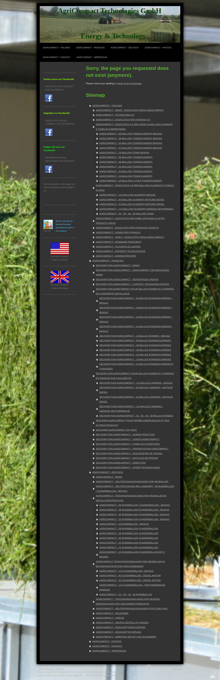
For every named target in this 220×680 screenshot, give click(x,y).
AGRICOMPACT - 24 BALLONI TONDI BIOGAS (124, 152)
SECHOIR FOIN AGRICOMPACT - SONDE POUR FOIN (125, 434)
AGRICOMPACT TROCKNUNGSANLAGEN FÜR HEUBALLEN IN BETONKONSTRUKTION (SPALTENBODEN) (130, 564)
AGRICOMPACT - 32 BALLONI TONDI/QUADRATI (125, 171)
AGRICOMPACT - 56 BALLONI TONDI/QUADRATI (125, 157)
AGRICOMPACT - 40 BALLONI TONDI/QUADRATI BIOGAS (130, 143)
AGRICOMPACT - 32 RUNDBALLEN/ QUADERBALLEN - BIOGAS (134, 519)
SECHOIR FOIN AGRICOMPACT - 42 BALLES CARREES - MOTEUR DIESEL (136, 399)
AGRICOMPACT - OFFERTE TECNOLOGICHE (121, 251)
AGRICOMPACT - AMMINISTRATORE (116, 256)
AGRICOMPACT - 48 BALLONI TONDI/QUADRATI (125, 162)
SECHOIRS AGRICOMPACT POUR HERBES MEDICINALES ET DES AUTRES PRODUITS (132, 422)
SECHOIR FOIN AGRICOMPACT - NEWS (118, 265)
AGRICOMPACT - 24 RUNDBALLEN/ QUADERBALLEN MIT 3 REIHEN (132, 554)
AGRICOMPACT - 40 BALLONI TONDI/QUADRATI (125, 166)
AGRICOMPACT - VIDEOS (110, 618)
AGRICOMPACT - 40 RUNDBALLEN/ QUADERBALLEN (128, 538)
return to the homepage (129, 83)
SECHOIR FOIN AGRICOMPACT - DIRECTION (121, 462)
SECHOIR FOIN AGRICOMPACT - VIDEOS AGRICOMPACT (127, 439)
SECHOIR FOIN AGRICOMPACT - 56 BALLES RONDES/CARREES (135, 340)
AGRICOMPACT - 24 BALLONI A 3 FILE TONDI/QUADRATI (130, 180)
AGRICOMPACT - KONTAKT (107, 646)
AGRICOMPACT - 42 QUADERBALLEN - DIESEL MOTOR (130, 580)
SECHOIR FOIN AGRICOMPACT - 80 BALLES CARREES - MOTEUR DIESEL (136, 389)
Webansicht (177, 668)
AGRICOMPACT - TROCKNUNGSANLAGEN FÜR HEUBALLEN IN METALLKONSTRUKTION (131, 498)
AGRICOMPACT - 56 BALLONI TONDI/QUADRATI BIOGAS (130, 133)
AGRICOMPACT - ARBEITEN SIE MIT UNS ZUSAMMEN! (126, 636)
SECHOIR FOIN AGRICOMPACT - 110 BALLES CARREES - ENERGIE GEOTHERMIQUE (131, 408)
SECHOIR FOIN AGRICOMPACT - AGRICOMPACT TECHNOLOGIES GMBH (132, 272)
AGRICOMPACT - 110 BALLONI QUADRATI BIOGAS (127, 195)
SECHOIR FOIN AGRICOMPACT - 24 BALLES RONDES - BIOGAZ (134, 336)
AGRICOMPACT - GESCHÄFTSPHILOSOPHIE (120, 627)
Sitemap (60, 668)
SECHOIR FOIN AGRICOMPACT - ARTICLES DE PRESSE (127, 458)
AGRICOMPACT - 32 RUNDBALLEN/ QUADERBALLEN (128, 542)
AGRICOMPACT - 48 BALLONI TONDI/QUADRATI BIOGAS (130, 138)
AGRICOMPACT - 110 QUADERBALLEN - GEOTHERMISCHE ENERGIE (132, 587)
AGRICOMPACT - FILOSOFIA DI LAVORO (118, 246)
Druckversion (45, 668)
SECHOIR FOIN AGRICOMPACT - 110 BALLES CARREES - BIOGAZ (136, 383)
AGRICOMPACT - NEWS (109, 477)
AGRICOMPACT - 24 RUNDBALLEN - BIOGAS (124, 524)
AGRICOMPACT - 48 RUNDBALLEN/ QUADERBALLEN (128, 533)
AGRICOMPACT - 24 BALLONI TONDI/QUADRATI (125, 176)
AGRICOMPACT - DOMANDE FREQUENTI (118, 242)
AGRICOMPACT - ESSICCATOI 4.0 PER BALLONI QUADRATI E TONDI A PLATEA (135, 187)
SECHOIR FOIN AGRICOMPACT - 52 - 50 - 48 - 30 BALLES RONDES (136, 415)
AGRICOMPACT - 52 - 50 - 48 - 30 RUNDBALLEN (125, 594)
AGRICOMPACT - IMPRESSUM (109, 650)
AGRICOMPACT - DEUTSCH (107, 472)
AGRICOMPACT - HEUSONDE (112, 613)
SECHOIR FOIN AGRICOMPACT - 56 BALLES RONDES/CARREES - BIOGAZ (135, 300)
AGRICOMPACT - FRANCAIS (108, 260)
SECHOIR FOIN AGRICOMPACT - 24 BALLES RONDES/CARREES (135, 359)
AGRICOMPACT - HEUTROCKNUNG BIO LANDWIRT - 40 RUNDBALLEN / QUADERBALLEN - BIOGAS (135, 488)
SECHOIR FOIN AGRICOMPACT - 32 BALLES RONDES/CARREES (135, 354)
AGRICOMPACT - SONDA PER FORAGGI (118, 232)
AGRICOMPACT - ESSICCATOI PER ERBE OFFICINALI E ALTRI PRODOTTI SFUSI (130, 220)
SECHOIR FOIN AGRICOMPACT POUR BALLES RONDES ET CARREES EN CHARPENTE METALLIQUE (135, 291)
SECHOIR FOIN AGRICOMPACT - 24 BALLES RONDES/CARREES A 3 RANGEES (136, 366)
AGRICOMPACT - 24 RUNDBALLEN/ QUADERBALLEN (128, 547)
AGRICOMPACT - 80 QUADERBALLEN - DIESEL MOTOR (130, 575)
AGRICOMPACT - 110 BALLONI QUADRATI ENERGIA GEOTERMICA (136, 209)
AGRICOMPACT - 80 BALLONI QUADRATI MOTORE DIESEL (131, 199)
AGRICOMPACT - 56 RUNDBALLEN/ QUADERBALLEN (128, 528)
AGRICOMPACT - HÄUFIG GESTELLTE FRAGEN (122, 622)
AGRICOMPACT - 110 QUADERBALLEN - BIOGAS (126, 571)
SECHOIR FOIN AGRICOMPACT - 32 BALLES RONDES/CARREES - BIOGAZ (135, 328)
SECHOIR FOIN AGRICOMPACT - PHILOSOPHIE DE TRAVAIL (129, 453)
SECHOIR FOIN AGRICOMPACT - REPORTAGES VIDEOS (127, 279)
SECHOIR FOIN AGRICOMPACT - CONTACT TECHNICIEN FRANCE (132, 284)
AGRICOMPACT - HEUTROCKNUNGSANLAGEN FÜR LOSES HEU (132, 608)
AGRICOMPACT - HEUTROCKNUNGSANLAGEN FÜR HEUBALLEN (132, 481)
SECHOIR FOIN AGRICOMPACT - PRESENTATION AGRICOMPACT (132, 448)
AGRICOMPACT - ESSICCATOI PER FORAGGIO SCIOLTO (127, 227)
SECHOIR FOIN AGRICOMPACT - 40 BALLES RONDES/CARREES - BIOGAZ (135, 319)
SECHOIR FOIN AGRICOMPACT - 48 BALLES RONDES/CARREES (135, 345)
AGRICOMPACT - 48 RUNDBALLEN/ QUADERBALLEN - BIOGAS (134, 509)
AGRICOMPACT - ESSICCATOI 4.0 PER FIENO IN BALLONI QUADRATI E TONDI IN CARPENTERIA (134, 126)
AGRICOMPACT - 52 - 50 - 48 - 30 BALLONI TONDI (126, 213)
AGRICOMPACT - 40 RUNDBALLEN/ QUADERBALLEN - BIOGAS (134, 514)
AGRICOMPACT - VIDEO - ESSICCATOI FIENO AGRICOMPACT (130, 237)
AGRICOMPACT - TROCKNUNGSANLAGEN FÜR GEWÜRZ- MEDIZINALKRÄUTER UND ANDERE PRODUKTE (128, 601)
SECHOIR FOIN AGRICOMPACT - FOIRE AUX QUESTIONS (128, 444)
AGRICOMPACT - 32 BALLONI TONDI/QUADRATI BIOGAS (130, 148)
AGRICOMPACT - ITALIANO (107, 105)
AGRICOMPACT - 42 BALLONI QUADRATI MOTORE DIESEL (131, 204)
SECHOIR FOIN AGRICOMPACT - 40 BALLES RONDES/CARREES (135, 350)
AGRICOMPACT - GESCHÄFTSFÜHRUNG (118, 632)
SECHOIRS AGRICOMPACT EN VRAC (116, 430)
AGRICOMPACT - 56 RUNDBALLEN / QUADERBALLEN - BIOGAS (134, 505)
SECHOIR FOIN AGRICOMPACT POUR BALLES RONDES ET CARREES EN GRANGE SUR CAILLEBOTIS (135, 375)
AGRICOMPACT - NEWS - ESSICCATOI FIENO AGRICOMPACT (130, 110)
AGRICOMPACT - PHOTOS (107, 641)
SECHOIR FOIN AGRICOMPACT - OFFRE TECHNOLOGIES (128, 467)
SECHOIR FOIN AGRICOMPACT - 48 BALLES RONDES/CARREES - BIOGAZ (135, 310)
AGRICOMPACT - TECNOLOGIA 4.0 (115, 115)
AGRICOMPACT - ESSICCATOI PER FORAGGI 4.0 (123, 119)
